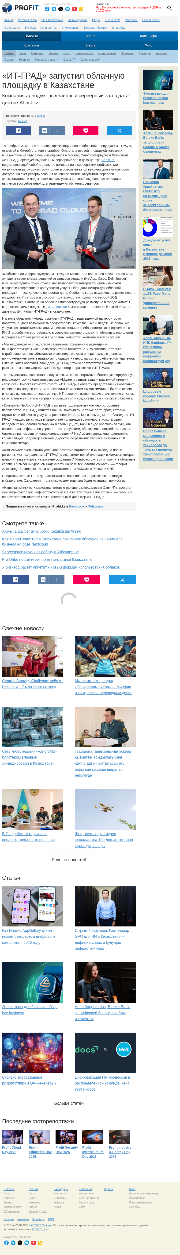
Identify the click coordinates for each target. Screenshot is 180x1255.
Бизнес (9, 53)
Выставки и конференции (144, 1193)
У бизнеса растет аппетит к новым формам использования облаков (61, 567)
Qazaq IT (69, 59)
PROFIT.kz (38, 1229)
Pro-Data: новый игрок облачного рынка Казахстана (47, 560)
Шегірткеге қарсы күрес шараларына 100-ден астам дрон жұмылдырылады (104, 840)
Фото (148, 45)
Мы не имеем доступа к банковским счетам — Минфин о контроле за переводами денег (103, 687)
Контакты (38, 1219)
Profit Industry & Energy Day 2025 (120, 1152)
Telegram (95, 506)
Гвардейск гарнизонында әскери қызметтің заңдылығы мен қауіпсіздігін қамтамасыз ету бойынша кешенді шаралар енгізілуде (103, 763)
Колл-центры (48, 27)
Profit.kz (40, 116)
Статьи (90, 36)
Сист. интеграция (89, 1198)
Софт (67, 53)
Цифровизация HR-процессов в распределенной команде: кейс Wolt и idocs (102, 1083)
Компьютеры (86, 1193)
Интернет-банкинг (95, 27)
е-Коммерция (70, 27)
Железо (54, 53)
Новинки (24, 59)
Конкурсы (59, 1202)
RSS (51, 1219)
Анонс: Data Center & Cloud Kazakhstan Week (41, 531)
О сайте (9, 1219)
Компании (31, 45)
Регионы (161, 53)
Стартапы (131, 20)
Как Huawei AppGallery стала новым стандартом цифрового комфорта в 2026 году (28, 937)
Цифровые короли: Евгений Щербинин (156, 396)
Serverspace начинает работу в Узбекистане (40, 552)
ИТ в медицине (77, 20)
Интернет (37, 53)
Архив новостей (90, 59)
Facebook (76, 506)
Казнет (8, 20)
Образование (107, 53)
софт (18, 1206)
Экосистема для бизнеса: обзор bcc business (156, 98)
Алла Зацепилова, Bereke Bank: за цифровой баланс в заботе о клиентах (102, 1013)
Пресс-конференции (141, 1202)
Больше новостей (69, 859)
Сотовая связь (27, 20)
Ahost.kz (107, 160)
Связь (22, 53)
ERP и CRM (112, 20)
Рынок (32, 1198)
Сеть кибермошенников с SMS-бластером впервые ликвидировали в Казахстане (29, 757)
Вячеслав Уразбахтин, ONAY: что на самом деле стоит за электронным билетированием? (158, 196)
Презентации (137, 1198)
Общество (127, 53)
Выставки (59, 1193)
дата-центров (56, 307)
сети (91, 1202)
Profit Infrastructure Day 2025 (93, 1152)
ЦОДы (96, 20)
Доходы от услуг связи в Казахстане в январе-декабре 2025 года (157, 249)
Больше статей (69, 1103)
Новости (31, 36)
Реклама (23, 1219)
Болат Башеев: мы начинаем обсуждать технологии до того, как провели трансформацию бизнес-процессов (158, 445)
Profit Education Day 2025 (40, 1152)
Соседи (9, 59)
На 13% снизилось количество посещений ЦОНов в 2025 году (128, 9)
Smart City (118, 27)
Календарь (148, 36)
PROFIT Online (40, 1225)
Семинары (60, 1198)
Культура (145, 53)
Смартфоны (12, 27)
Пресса (89, 45)
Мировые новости (46, 59)
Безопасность (151, 20)
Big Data (30, 27)
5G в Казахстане (52, 20)
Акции (57, 1206)
